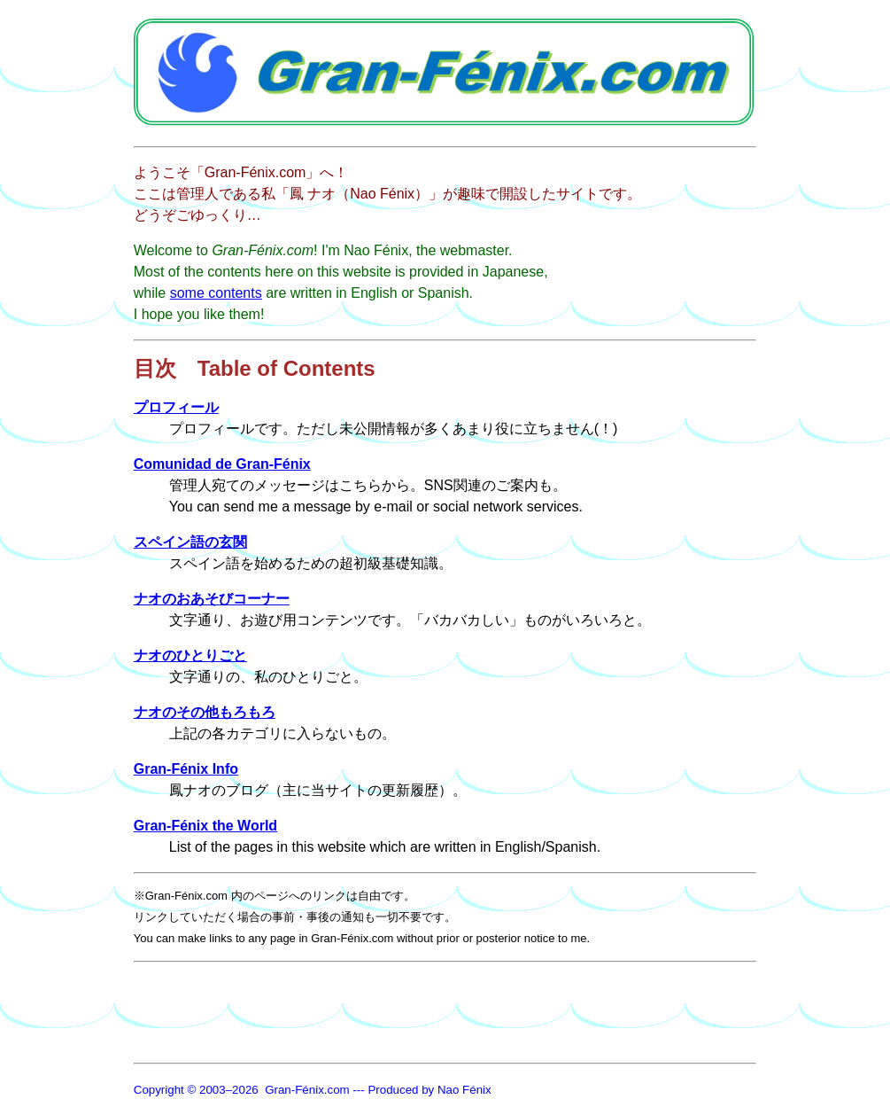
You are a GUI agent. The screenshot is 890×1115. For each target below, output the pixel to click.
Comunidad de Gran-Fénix (222, 464)
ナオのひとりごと (190, 655)
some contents (216, 292)
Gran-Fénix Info (186, 768)
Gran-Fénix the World (205, 825)
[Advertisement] (456, 1009)
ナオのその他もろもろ (204, 712)
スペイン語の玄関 (190, 542)
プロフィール (176, 407)
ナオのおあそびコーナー (212, 598)
